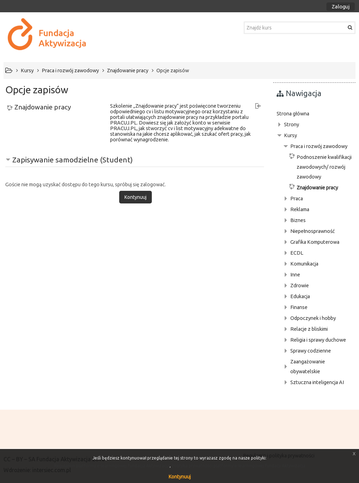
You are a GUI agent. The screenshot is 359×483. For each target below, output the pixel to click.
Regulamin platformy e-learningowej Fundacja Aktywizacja (112, 465)
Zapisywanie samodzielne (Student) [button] (72, 159)
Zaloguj (341, 6)
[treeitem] (314, 114)
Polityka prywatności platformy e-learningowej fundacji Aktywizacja (238, 465)
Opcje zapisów (172, 70)
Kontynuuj (180, 476)
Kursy (290, 135)
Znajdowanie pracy (42, 107)
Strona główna (293, 113)
